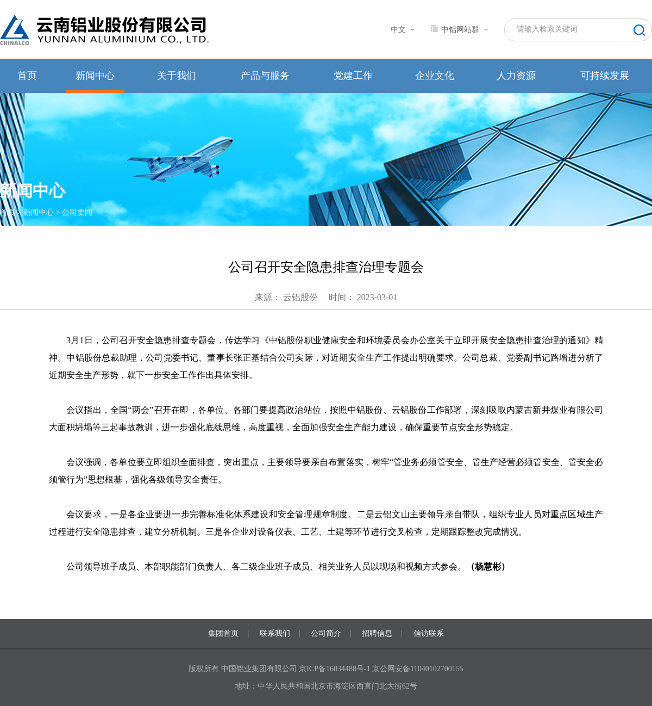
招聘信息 (377, 633)
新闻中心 (95, 75)
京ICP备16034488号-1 (335, 669)
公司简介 (326, 633)
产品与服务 (265, 75)
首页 (27, 75)
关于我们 (176, 75)
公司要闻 (77, 212)
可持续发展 (604, 75)
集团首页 (223, 633)
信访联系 (428, 633)
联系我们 (275, 633)
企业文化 (434, 75)
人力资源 (516, 75)
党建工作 (353, 75)
